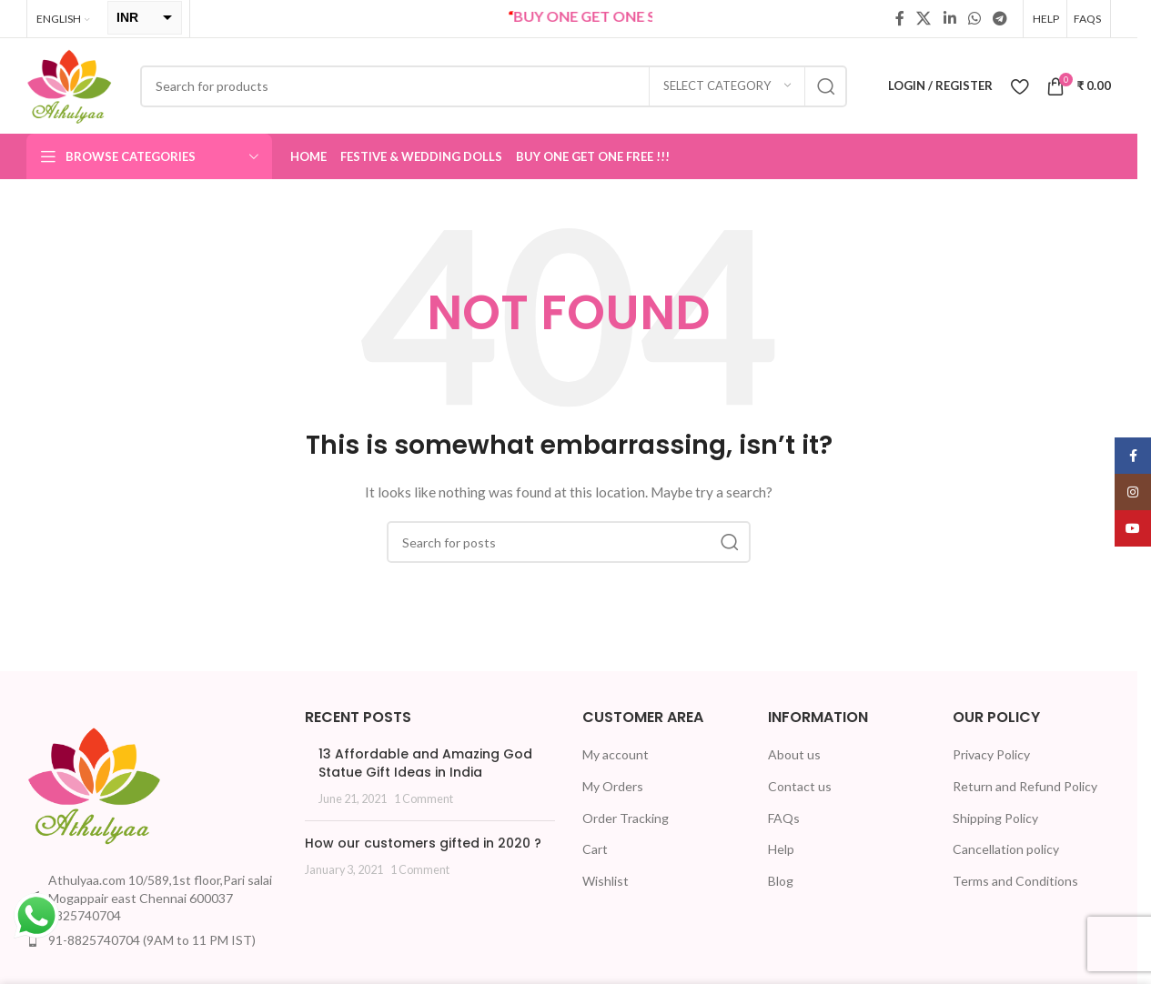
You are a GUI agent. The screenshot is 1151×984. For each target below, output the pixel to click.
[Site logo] (69, 84)
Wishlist (605, 881)
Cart (595, 849)
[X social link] (924, 18)
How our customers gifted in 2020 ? (423, 843)
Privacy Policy (991, 754)
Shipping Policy (995, 818)
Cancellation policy (1006, 849)
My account (615, 754)
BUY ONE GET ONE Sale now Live (650, 16)
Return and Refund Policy (1025, 786)
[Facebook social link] (900, 18)
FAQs (784, 818)
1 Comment (423, 799)
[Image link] (94, 783)
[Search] (493, 86)
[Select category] (727, 86)
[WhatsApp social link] (974, 18)
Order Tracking (625, 818)
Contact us (800, 786)
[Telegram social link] (1000, 18)
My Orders (612, 786)
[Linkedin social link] (949, 18)
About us (794, 754)
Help (781, 849)
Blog (780, 881)
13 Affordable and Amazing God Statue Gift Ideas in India (425, 763)
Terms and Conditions (1015, 881)
